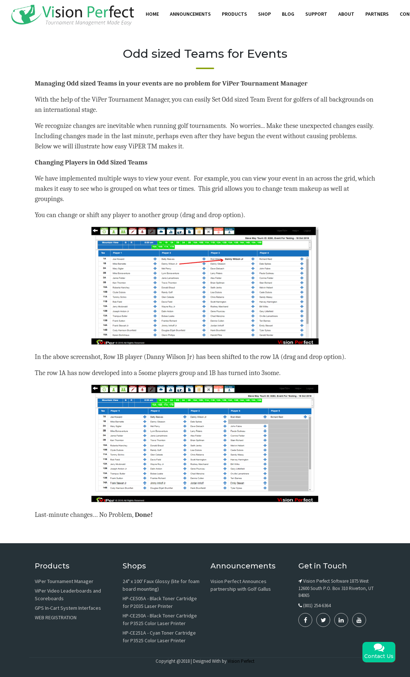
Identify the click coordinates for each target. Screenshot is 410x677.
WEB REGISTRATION (56, 617)
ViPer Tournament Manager (64, 581)
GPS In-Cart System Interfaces (68, 608)
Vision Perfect (241, 661)
